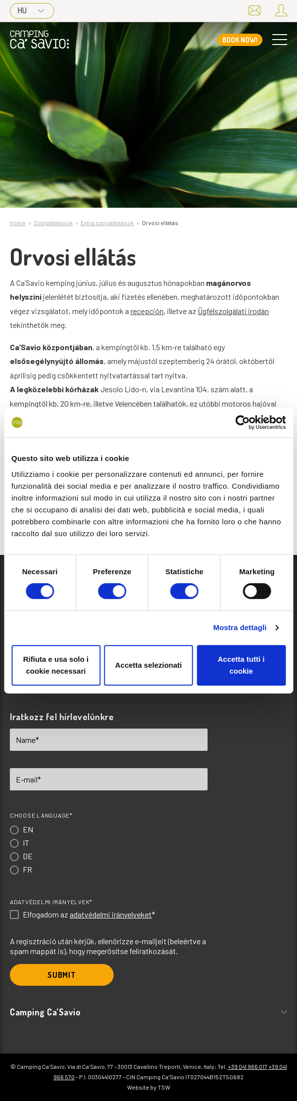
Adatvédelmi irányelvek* (51, 901)
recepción (147, 311)
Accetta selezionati (148, 665)
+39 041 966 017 (247, 1066)
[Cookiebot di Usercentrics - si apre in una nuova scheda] (242, 422)
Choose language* (41, 815)
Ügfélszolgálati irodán (233, 311)
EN (28, 829)
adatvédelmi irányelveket (111, 914)
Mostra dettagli (239, 627)
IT (26, 842)
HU (31, 10)
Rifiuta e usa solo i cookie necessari (56, 665)
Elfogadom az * (89, 914)
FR (27, 869)
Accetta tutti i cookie (240, 665)
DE (28, 856)
